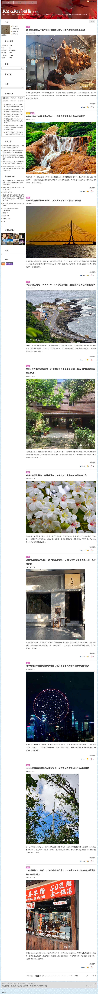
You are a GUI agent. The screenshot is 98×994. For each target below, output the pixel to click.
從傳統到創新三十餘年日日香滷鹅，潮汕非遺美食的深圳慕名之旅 (55, 30)
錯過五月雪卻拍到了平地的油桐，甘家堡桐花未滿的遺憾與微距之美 (56, 475)
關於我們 (13, 986)
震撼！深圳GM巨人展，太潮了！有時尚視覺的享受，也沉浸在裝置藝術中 (13, 162)
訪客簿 (31, 3)
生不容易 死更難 (7, 192)
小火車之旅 (6, 216)
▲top (94, 983)
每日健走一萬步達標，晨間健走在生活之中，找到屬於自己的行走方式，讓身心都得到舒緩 (13, 168)
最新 (92, 21)
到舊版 (36, 12)
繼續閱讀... (93, 103)
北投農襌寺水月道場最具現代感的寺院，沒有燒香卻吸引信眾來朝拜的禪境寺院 (13, 157)
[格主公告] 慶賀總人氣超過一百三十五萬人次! (13, 204)
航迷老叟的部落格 (16, 11)
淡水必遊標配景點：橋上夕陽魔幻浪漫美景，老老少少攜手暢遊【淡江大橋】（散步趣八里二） (13, 182)
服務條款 (25, 986)
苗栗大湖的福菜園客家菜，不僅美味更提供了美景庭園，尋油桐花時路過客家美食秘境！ (60, 371)
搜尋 (22, 68)
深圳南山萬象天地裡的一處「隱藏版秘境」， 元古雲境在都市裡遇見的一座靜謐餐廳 (61, 562)
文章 (7, 3)
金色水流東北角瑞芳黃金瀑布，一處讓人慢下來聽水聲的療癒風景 (55, 116)
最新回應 (13, 98)
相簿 (19, 3)
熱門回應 (13, 101)
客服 (46, 986)
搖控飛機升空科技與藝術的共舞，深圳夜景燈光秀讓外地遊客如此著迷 (57, 666)
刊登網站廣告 (6, 986)
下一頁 (70, 976)
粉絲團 (4, 992)
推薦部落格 (16, 29)
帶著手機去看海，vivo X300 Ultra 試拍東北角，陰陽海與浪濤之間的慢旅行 (60, 285)
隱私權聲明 (40, 986)
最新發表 (5, 98)
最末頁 (76, 976)
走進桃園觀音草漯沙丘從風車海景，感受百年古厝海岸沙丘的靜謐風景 (57, 768)
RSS (3, 264)
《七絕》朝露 (6, 218)
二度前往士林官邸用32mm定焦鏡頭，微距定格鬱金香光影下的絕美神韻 (13, 151)
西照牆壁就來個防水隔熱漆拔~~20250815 (11, 209)
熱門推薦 (20, 101)
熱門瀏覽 (5, 101)
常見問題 (19, 986)
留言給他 (15, 34)
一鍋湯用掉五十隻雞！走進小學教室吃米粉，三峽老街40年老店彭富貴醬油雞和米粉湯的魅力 (60, 872)
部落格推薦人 (10, 230)
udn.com (94, 986)
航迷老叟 (4, 35)
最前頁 (29, 976)
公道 (4, 221)
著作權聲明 (33, 986)
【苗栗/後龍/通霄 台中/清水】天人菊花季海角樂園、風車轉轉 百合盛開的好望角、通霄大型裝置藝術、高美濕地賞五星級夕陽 (14, 197)
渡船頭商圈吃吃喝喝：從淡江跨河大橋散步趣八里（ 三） (13, 188)
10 (65, 976)
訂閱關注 (15, 31)
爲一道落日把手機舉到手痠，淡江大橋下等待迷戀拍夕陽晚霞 (53, 200)
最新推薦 (20, 98)
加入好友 (15, 26)
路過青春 (5, 213)
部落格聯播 (9, 264)
